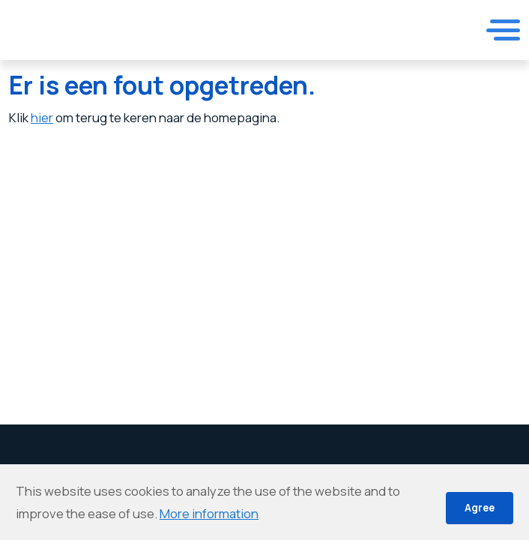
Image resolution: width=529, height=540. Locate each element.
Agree (480, 507)
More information (209, 513)
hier (42, 117)
